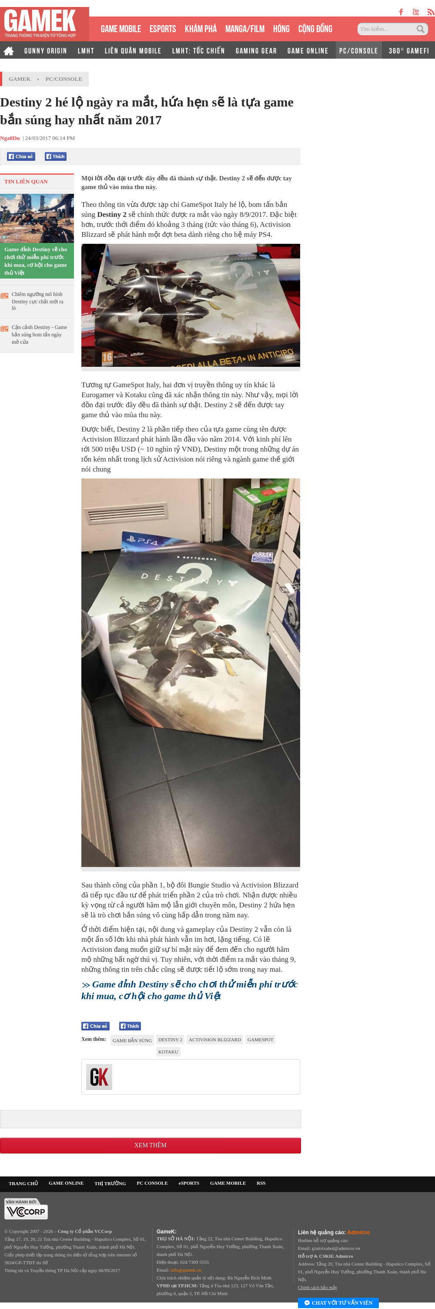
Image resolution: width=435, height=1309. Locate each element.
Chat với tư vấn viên (338, 1303)
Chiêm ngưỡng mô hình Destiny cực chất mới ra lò (38, 301)
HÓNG (281, 27)
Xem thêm (150, 1145)
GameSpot (260, 1039)
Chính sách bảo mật (317, 1287)
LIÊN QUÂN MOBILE (133, 50)
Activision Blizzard (215, 1039)
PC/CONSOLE (358, 50)
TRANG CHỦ (23, 1183)
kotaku (168, 1051)
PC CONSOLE (152, 1183)
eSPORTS (163, 27)
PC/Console (64, 79)
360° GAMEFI (409, 50)
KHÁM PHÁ (201, 27)
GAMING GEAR (256, 50)
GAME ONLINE (308, 50)
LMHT (86, 50)
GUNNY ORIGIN (45, 50)
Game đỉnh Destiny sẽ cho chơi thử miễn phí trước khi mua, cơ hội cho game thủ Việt (35, 261)
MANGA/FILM (244, 27)
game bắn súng (132, 1040)
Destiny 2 (170, 1039)
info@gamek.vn (186, 1269)
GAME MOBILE (121, 27)
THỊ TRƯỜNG (110, 1183)
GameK (20, 79)
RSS (261, 1183)
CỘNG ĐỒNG (315, 27)
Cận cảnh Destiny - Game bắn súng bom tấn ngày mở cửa (39, 334)
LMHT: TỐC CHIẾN (198, 50)
